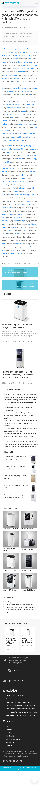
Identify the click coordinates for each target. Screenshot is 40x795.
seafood (25, 49)
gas (35, 127)
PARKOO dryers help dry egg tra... (20, 271)
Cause (19, 253)
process (4, 134)
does (29, 263)
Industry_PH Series (27, 549)
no (23, 68)
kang (18, 114)
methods (9, 108)
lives (3, 88)
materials (5, 221)
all (23, 81)
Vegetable (16, 49)
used (16, 68)
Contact (9, 746)
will (12, 253)
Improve (29, 204)
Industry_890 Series (27, 528)
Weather (5, 78)
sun (31, 62)
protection (16, 149)
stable (29, 247)
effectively (22, 188)
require (16, 98)
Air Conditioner (11, 736)
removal (4, 172)
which (20, 137)
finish (28, 91)
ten (33, 214)
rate (10, 208)
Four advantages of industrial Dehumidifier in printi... (20, 434)
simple (9, 114)
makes (33, 149)
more (25, 247)
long (35, 101)
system (16, 181)
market (14, 137)
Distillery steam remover (13, 602)
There (8, 85)
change (8, 152)
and (5, 263)
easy (16, 52)
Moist (9, 162)
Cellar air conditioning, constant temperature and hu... (21, 400)
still (33, 134)
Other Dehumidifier (13, 739)
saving (28, 146)
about (35, 88)
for (28, 52)
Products (5, 52)
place (24, 111)
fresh (3, 49)
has (10, 168)
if (18, 127)
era (27, 108)
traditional (30, 104)
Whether (10, 91)
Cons (7, 72)
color (21, 159)
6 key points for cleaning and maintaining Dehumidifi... (21, 394)
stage (4, 244)
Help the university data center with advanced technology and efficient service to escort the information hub (18, 375)
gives (28, 137)
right (23, 221)
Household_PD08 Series (10, 528)
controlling (18, 244)
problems (5, 165)
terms (27, 130)
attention (5, 227)
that (28, 68)
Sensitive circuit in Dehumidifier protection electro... (20, 413)
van (24, 65)
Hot (30, 108)
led (32, 188)
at (34, 49)
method (25, 62)
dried (5, 55)
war (6, 121)
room (31, 114)
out (16, 81)
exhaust (28, 198)
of (12, 263)
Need (18, 101)
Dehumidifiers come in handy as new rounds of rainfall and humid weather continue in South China (20, 609)
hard (3, 121)
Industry (9, 733)
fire (26, 134)
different (17, 217)
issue (24, 88)
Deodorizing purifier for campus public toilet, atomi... (20, 397)
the (9, 263)
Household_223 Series (28, 590)
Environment (6, 149)
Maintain (13, 227)
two (13, 168)
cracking (33, 159)
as (19, 55)
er (30, 95)
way (3, 98)
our (34, 124)
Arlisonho (17, 670)
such (16, 55)
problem (22, 140)
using (5, 253)
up (9, 195)
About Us (9, 726)
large (24, 101)
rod (10, 55)
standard (21, 124)
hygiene (18, 88)
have (13, 104)
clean (3, 250)
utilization (5, 208)
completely (7, 75)
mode (17, 234)
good (14, 78)
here (32, 68)
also (14, 85)
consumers (29, 98)
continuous (24, 181)
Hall (17, 104)
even (5, 162)
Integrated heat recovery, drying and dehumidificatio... (21, 444)
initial (19, 134)
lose (26, 152)
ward (10, 146)
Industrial (17, 108)
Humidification (8, 181)
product (4, 62)
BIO (22, 149)
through (25, 178)
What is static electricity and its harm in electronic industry (11, 642)
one (11, 214)
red (22, 214)
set (6, 234)
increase (16, 59)
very (4, 224)
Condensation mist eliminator (13, 431)
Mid (14, 188)
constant (21, 227)
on (32, 52)
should (30, 224)
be (21, 52)
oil (23, 114)
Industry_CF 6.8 (26, 570)
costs (12, 134)
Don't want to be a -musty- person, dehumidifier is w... (21, 420)
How (24, 263)
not (12, 52)
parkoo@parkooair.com (17, 681)
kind (35, 65)
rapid (22, 175)
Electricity (5, 130)
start (18, 214)
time (35, 52)
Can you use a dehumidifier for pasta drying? (20, 604)
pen (15, 75)
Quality (21, 91)
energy (23, 146)
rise (32, 137)
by (2, 91)
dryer (38, 263)
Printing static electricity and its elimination (27, 640)
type (30, 134)
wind (19, 78)
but (36, 72)
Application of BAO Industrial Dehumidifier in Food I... (21, 428)
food (11, 95)
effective (21, 204)
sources (22, 72)
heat (30, 124)
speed (34, 195)
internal (32, 172)
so (2, 55)
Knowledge (10, 742)
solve (35, 155)
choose (16, 221)
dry (19, 62)
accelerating (24, 195)
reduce (27, 201)
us (12, 117)
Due (8, 198)
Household (10, 729)
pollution (16, 140)
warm (4, 195)
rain (24, 230)
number (10, 230)
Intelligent (5, 124)
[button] (36, 3)
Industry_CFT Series (9, 590)
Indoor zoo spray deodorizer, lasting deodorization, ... (21, 441)
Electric (15, 191)
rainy (25, 78)
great (16, 195)
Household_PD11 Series (10, 570)
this (32, 65)
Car (11, 81)
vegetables (28, 55)
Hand (10, 101)
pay (34, 224)
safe (24, 95)
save (3, 217)
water (6, 185)
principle (5, 168)
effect (28, 155)
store (24, 52)
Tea (11, 130)
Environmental (7, 140)
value (29, 59)
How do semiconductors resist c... (20, 284)
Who (15, 185)
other (13, 88)
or (12, 62)
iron (13, 250)
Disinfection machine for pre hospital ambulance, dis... (21, 447)
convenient (5, 214)
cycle (8, 104)
